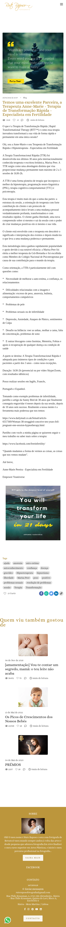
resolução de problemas (39, 582)
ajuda (7, 563)
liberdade (9, 578)
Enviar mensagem (34, 889)
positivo (46, 578)
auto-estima (32, 563)
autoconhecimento (13, 568)
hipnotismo (43, 573)
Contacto (33, 918)
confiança (32, 568)
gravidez (8, 573)
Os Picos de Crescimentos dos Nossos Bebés (29, 719)
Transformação (33, 587)
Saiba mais (33, 858)
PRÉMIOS (13, 765)
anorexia (17, 563)
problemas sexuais (13, 582)
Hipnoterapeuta (25, 573)
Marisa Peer (23, 578)
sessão (7, 587)
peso (35, 578)
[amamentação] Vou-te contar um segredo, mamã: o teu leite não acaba (31, 669)
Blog (25, 98)
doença (44, 568)
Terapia (18, 587)
